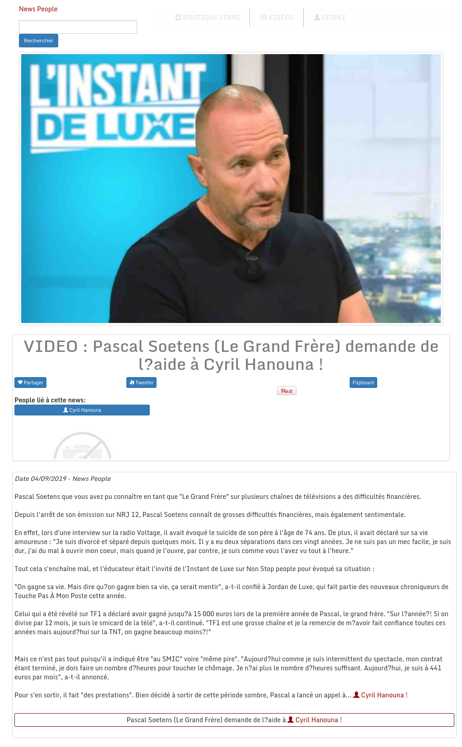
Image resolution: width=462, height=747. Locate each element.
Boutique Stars (207, 17)
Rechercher (38, 40)
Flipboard (363, 382)
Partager (30, 382)
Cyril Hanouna (378, 695)
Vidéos (276, 17)
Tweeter (141, 382)
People (330, 17)
